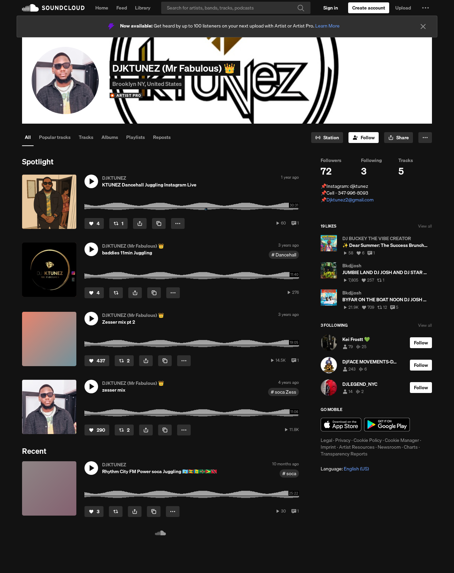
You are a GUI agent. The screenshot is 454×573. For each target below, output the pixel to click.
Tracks (86, 137)
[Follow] (363, 137)
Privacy (343, 440)
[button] (425, 8)
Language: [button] (345, 468)
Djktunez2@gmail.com (350, 199)
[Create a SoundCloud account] (368, 7)
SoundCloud (53, 8)
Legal (326, 440)
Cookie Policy (368, 440)
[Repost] (118, 223)
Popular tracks (55, 137)
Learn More (327, 26)
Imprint (328, 447)
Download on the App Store (341, 424)
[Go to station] (327, 137)
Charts (411, 447)
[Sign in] (330, 7)
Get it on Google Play (387, 424)
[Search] (235, 8)
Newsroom (389, 447)
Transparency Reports (344, 454)
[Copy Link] (159, 223)
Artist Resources (357, 447)
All (28, 137)
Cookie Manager (402, 440)
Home (101, 8)
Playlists (135, 137)
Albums (109, 137)
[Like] (94, 223)
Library (142, 8)
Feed (121, 8)
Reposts (162, 137)
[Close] (423, 26)
